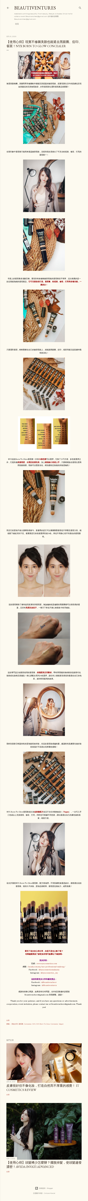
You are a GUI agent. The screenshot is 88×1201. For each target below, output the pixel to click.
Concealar (28, 1024)
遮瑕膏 (21, 1024)
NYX (34, 1024)
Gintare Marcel (49, 1193)
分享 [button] (8, 1020)
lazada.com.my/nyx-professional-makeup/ (46, 966)
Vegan (61, 1024)
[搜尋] (80, 7)
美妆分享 (14, 1024)
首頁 (17, 24)
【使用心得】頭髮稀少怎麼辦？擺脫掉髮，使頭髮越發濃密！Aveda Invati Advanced (44, 1164)
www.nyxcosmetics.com (47, 963)
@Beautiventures (49, 985)
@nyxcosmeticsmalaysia (49, 969)
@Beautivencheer (49, 982)
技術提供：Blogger (44, 1188)
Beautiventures (35, 8)
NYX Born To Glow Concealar (47, 1024)
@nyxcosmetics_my (49, 973)
